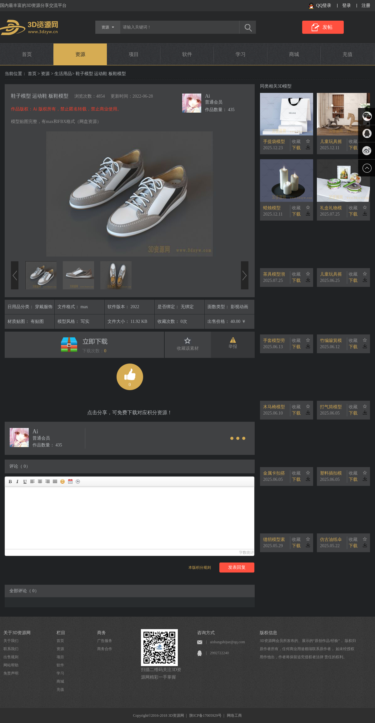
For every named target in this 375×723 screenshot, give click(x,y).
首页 (27, 54)
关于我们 (10, 641)
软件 (187, 54)
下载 (296, 147)
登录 (346, 5)
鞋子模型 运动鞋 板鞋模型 (39, 96)
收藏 (296, 141)
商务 (101, 632)
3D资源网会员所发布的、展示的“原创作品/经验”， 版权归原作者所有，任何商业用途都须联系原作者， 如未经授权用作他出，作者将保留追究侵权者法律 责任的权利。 (308, 649)
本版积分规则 (199, 567)
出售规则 (10, 657)
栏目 (61, 632)
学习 (241, 54)
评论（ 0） (19, 466)
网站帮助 (10, 665)
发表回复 (237, 567)
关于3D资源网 (17, 632)
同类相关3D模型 (276, 86)
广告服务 (104, 641)
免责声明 (10, 673)
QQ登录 (323, 5)
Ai (207, 96)
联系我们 (10, 649)
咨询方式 (206, 632)
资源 (80, 54)
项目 (134, 54)
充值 (347, 54)
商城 (294, 54)
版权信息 (268, 632)
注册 (366, 5)
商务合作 (104, 649)
